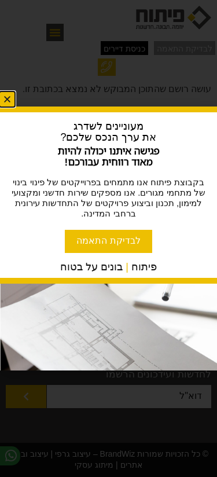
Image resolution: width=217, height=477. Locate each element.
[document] (108, 238)
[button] (7, 99)
